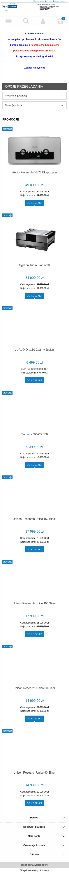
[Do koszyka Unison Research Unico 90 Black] (34, 719)
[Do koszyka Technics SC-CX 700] (34, 465)
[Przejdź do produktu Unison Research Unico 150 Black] (34, 498)
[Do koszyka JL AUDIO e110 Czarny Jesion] (34, 380)
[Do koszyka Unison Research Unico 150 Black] (34, 549)
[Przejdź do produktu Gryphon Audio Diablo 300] (34, 240)
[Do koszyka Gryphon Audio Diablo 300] (34, 296)
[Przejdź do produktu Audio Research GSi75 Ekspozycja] (34, 150)
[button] (8, 21)
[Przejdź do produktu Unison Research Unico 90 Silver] (34, 751)
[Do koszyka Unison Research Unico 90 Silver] (34, 803)
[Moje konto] (43, 21)
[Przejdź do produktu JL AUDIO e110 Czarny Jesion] (34, 328)
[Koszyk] (60, 21)
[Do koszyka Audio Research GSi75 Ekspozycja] (34, 203)
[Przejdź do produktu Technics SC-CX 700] (34, 413)
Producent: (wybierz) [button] (16, 95)
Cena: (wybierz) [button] (13, 105)
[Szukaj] (26, 21)
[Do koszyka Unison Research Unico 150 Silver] (34, 634)
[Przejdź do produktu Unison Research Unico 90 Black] (34, 667)
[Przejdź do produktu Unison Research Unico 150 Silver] (34, 582)
